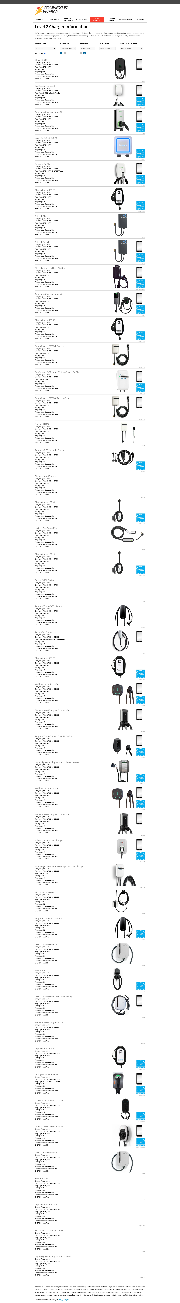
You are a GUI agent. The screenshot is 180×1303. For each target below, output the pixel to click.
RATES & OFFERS (82, 20)
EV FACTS (140, 20)
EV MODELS (54, 20)
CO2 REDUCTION (125, 20)
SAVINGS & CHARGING (68, 20)
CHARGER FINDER (111, 20)
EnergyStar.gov (63, 1300)
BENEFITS (40, 20)
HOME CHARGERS (97, 20)
